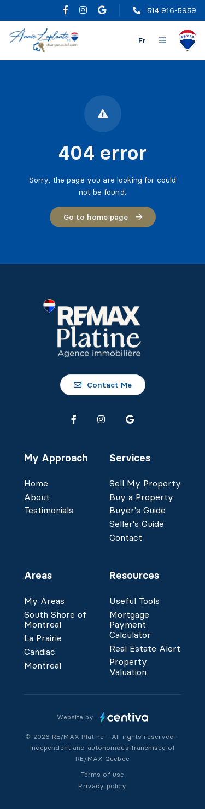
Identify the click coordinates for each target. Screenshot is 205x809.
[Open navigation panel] (162, 40)
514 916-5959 (171, 10)
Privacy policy (102, 786)
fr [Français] (142, 40)
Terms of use (103, 774)
